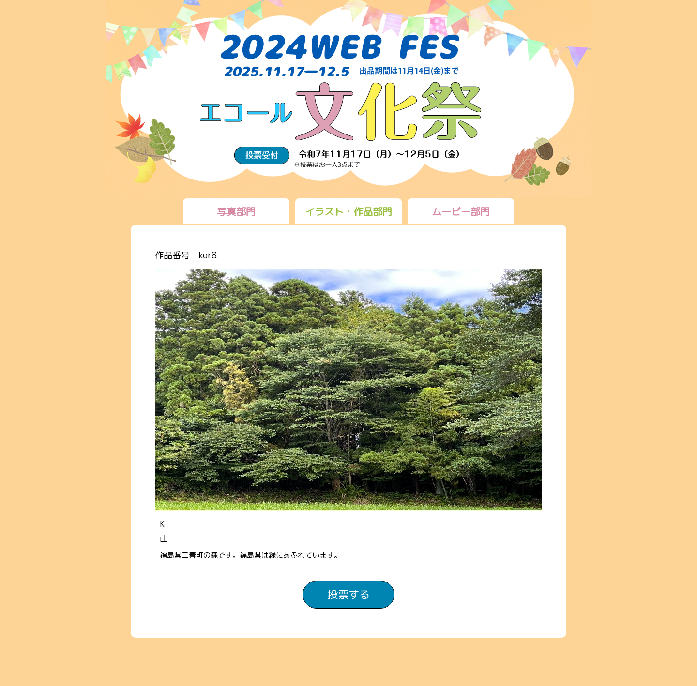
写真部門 (236, 211)
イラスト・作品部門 (348, 211)
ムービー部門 (461, 211)
